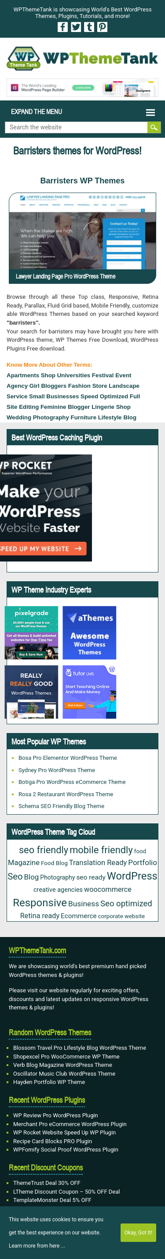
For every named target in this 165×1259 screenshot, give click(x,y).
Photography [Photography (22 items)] (57, 877)
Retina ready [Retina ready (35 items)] (39, 916)
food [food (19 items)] (140, 851)
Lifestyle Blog (117, 417)
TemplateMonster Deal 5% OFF (52, 1200)
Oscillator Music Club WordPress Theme (64, 1073)
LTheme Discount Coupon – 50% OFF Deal (66, 1191)
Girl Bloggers (47, 386)
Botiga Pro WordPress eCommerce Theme (72, 782)
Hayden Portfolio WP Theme (49, 1082)
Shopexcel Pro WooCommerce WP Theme (66, 1056)
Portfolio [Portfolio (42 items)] (142, 862)
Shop (48, 375)
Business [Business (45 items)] (83, 903)
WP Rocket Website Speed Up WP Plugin (64, 1132)
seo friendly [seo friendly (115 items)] (43, 849)
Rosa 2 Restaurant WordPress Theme (65, 794)
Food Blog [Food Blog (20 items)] (54, 862)
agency (17, 386)
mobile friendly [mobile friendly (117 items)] (101, 849)
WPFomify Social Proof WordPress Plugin (65, 1149)
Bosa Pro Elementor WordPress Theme (67, 758)
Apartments (23, 375)
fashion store (87, 386)
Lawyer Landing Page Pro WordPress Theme (65, 276)
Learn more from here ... (37, 1246)
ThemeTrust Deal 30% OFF (47, 1183)
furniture (84, 417)
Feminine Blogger (65, 407)
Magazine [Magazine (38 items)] (24, 862)
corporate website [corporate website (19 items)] (121, 916)
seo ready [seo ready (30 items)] (90, 877)
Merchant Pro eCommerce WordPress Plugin (70, 1124)
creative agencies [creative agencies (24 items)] (58, 890)
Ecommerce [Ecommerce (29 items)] (79, 916)
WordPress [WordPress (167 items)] (132, 876)
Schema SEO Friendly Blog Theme (61, 806)
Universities (74, 375)
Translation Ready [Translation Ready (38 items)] (98, 862)
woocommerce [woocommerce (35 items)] (108, 889)
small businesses (54, 396)
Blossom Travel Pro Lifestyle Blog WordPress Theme (79, 1047)
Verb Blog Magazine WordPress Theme (62, 1065)
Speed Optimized (104, 396)
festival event (112, 375)
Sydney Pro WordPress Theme (56, 770)
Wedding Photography (38, 417)
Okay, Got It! (138, 1233)
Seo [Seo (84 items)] (14, 876)
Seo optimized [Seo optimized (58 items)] (126, 903)
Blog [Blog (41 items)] (31, 877)
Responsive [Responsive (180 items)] (40, 903)
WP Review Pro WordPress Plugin (55, 1115)
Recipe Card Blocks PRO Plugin (52, 1141)
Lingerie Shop (111, 407)
